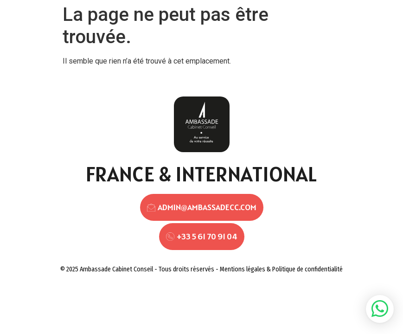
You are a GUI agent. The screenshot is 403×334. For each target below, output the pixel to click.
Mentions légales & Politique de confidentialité (281, 269)
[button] (380, 309)
